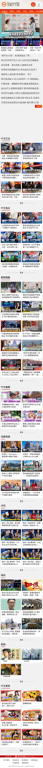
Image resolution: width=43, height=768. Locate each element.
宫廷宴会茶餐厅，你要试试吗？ (10, 743)
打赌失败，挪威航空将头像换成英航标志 (20, 84)
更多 (38, 106)
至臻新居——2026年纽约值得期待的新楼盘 (31, 494)
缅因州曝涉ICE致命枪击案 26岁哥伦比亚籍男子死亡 (32, 315)
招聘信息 (34, 760)
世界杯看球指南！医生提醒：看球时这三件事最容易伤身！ (10, 613)
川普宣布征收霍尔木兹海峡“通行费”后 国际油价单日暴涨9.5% (21, 102)
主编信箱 (16, 763)
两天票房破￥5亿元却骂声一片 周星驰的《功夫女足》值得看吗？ (21, 79)
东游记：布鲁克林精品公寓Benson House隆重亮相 (31, 455)
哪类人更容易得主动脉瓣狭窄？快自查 (31, 425)
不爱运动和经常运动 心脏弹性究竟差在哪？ (11, 425)
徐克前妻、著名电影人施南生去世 (16, 65)
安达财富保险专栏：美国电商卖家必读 (31, 632)
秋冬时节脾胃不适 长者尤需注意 (32, 406)
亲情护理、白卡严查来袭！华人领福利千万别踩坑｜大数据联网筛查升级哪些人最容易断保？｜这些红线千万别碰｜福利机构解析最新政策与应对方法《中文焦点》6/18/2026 (31, 246)
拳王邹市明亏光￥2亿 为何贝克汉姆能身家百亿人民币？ (21, 60)
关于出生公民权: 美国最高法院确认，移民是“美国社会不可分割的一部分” (11, 632)
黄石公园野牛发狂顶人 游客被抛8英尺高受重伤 (11, 296)
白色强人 (27, 661)
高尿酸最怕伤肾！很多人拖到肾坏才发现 (10, 406)
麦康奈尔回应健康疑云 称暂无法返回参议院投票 (10, 354)
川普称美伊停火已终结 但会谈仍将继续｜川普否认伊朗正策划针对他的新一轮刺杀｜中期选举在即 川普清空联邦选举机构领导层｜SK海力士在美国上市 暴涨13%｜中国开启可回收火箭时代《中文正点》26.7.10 (32, 176)
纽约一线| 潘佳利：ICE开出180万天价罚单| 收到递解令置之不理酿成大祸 (10, 543)
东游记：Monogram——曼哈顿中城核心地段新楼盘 (11, 455)
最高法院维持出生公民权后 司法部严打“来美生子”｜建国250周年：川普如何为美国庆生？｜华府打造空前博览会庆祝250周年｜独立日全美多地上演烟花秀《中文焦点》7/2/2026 (32, 226)
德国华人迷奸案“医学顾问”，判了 (16, 74)
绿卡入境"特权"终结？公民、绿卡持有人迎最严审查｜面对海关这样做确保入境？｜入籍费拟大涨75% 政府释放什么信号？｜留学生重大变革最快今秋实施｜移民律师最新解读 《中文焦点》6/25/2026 (11, 246)
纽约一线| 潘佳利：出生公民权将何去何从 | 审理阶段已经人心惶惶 (32, 543)
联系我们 (25, 760)
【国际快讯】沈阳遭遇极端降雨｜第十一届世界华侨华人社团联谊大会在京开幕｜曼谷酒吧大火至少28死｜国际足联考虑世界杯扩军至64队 (31, 373)
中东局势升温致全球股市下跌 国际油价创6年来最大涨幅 (10, 315)
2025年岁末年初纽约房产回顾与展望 (10, 494)
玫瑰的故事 (6, 676)
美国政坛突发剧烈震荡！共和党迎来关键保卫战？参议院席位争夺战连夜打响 (7, 49)
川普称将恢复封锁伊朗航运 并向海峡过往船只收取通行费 (11, 335)
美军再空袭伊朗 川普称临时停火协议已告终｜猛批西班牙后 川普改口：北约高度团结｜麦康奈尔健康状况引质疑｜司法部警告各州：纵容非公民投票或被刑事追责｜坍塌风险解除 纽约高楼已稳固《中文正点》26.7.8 (32, 196)
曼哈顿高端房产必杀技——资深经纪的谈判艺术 (31, 474)
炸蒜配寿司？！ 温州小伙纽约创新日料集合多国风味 (32, 743)
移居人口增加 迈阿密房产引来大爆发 (11, 474)
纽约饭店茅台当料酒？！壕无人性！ (9, 704)
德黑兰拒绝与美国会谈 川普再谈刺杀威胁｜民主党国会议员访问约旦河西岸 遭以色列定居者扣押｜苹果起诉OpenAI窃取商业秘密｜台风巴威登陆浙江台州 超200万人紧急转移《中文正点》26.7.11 (11, 176)
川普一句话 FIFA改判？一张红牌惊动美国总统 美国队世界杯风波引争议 (36, 49)
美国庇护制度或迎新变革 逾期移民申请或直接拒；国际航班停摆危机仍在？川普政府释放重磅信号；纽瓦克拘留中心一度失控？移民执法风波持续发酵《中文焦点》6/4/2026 (32, 265)
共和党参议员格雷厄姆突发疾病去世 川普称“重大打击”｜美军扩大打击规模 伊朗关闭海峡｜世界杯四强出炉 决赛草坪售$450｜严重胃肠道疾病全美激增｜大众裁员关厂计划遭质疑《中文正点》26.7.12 (32, 157)
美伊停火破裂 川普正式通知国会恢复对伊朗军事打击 (21, 93)
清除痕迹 (25, 763)
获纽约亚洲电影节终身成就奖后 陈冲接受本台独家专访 (32, 296)
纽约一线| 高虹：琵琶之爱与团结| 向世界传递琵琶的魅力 (32, 563)
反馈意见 (16, 760)
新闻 (12, 11)
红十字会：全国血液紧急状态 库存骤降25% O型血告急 (31, 335)
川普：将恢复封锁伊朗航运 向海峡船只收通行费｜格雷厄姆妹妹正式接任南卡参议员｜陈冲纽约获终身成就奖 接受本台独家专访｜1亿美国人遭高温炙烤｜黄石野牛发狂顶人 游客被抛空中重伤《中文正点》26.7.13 (11, 157)
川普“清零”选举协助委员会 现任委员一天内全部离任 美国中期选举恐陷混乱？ (21, 49)
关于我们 (6, 760)
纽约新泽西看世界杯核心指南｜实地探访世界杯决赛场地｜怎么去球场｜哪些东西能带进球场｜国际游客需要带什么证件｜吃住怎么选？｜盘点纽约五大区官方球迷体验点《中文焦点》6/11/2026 (10, 265)
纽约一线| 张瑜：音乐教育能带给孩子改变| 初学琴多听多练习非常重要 (11, 524)
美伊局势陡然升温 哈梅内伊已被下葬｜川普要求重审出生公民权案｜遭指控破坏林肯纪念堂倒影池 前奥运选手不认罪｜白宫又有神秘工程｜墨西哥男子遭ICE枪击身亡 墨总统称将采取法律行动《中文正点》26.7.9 (11, 196)
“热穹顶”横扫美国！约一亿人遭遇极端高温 (31, 354)
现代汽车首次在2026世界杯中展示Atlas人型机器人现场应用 (10, 594)
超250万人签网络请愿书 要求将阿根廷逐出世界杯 (21, 88)
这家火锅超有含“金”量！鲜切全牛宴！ (9, 724)
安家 (18, 11)
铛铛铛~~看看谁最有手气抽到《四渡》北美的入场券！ (31, 594)
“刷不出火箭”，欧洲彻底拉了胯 (15, 55)
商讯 (31, 11)
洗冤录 (5, 661)
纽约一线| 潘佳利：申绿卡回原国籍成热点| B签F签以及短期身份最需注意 (11, 563)
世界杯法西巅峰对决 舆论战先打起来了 (19, 69)
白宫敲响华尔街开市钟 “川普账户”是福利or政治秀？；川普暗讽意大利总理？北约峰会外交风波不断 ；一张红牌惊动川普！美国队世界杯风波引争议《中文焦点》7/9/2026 (11, 226)
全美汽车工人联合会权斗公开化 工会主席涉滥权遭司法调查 (11, 373)
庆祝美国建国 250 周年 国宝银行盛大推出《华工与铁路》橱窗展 (31, 613)
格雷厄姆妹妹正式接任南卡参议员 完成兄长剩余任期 (21, 98)
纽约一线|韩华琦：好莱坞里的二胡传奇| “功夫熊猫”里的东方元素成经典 (32, 524)
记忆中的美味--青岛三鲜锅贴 (31, 724)
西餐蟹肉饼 (27, 703)
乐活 (25, 11)
